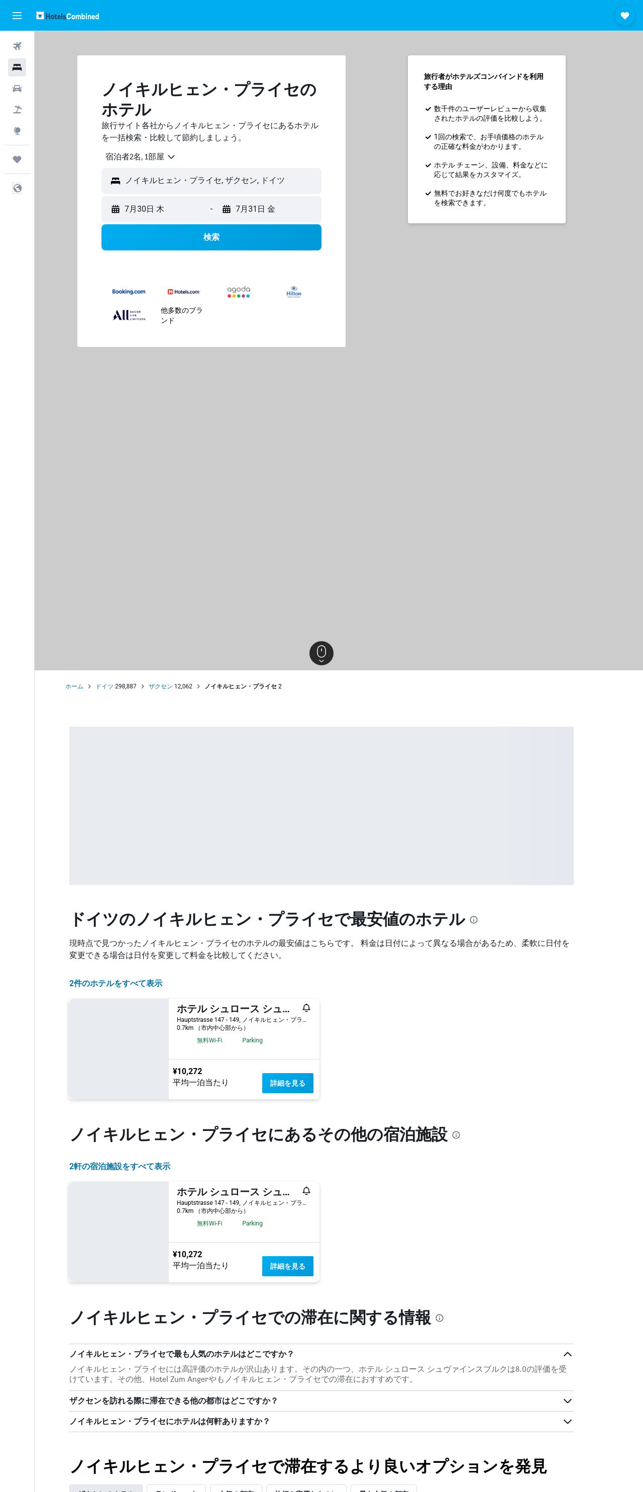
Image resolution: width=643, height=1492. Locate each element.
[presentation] (491, 919)
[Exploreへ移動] (17, 131)
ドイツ (122, 686)
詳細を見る (305, 1083)
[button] (17, 16)
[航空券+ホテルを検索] (17, 110)
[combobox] (154, 157)
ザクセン (178, 686)
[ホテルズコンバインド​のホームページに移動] (67, 15)
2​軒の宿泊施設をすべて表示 (137, 1166)
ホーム (92, 686)
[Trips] (17, 159)
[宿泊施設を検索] (17, 67)
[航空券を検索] (17, 46)
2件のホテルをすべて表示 (133, 983)
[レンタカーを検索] (17, 88)
